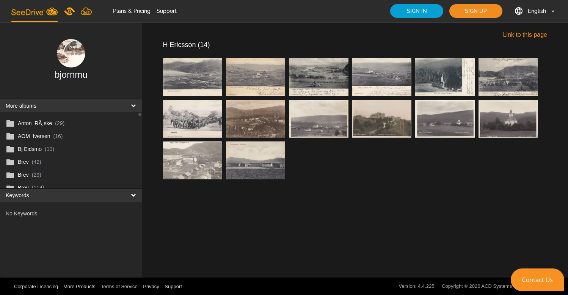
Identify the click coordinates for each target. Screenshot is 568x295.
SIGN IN (417, 11)
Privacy (151, 286)
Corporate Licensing (37, 286)
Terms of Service (119, 286)
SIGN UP (476, 11)
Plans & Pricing (132, 11)
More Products (79, 286)
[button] (537, 279)
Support (167, 11)
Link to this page (525, 34)
